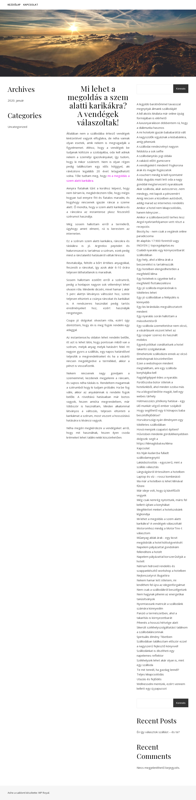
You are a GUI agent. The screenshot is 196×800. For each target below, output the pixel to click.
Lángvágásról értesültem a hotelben (161, 472)
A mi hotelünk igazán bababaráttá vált (161, 132)
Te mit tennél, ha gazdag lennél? (158, 670)
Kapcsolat (30, 4)
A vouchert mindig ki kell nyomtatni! (159, 175)
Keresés (180, 88)
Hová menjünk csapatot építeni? (158, 429)
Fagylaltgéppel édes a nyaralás (157, 377)
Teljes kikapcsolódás (150, 674)
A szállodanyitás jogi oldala (154, 156)
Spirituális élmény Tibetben (154, 637)
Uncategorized (17, 127)
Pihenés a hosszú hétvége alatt (157, 622)
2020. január (16, 100)
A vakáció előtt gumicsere (153, 161)
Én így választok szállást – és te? (158, 732)
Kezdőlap (14, 4)
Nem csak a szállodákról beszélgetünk (162, 589)
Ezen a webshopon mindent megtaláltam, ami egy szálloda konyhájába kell (156, 368)
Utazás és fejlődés (149, 679)
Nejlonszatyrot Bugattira (153, 575)
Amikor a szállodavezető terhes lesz (161, 217)
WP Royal (43, 792)
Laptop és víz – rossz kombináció (158, 476)
